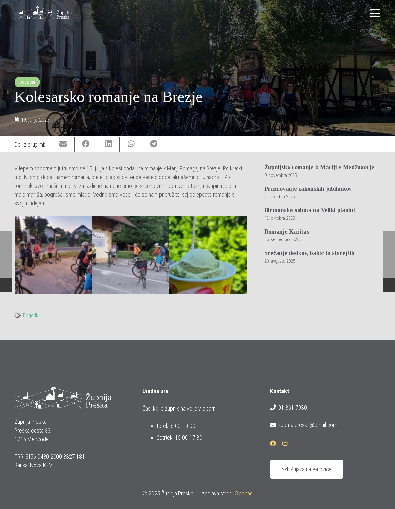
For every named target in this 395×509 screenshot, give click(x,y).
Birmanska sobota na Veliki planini (309, 210)
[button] (375, 13)
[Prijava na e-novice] (306, 469)
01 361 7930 (288, 407)
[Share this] (86, 144)
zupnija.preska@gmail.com (303, 425)
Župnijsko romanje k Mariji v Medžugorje (319, 167)
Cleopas (244, 493)
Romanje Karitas (286, 232)
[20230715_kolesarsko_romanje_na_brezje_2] (130, 255)
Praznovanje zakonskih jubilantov (308, 189)
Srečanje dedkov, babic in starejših (309, 253)
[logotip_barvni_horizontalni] (43, 12)
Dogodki (31, 315)
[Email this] (63, 144)
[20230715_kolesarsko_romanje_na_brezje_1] (53, 255)
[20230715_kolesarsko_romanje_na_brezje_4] (208, 255)
